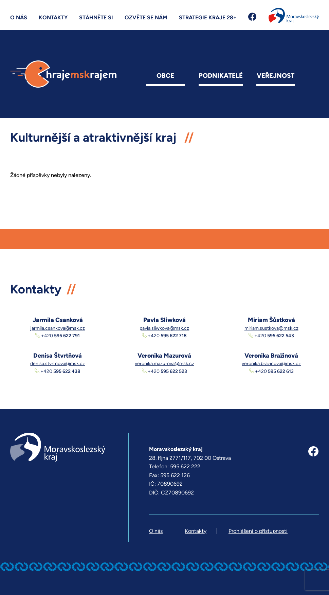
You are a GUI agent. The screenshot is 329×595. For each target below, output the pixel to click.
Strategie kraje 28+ (208, 17)
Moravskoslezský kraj (294, 15)
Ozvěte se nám (146, 17)
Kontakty (53, 17)
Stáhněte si (96, 17)
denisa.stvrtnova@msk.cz (57, 363)
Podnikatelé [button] (221, 75)
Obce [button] (165, 75)
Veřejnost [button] (275, 75)
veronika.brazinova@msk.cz (271, 363)
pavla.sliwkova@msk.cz (164, 328)
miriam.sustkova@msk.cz (271, 328)
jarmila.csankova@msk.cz (57, 328)
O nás (18, 17)
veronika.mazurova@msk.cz (164, 363)
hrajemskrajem (63, 74)
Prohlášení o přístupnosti (258, 531)
